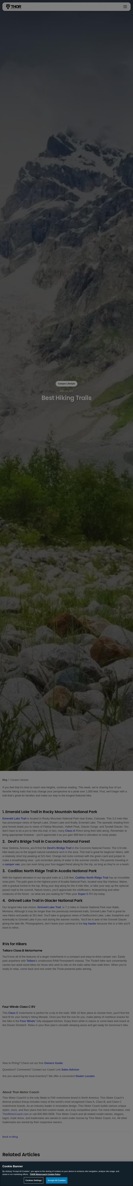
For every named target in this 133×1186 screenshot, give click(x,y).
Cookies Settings (33, 1181)
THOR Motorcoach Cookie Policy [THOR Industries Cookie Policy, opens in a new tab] (45, 1175)
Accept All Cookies (57, 1181)
